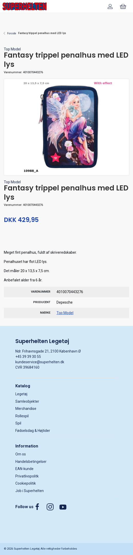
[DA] (24, 6)
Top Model (12, 49)
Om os (20, 454)
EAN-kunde (24, 469)
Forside (11, 33)
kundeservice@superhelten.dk (39, 362)
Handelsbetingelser (31, 462)
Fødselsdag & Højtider (32, 431)
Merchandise (25, 409)
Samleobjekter (27, 401)
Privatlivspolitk (27, 476)
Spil (18, 423)
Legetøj (21, 394)
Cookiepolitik (25, 483)
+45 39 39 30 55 (28, 357)
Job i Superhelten (29, 491)
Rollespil (22, 416)
